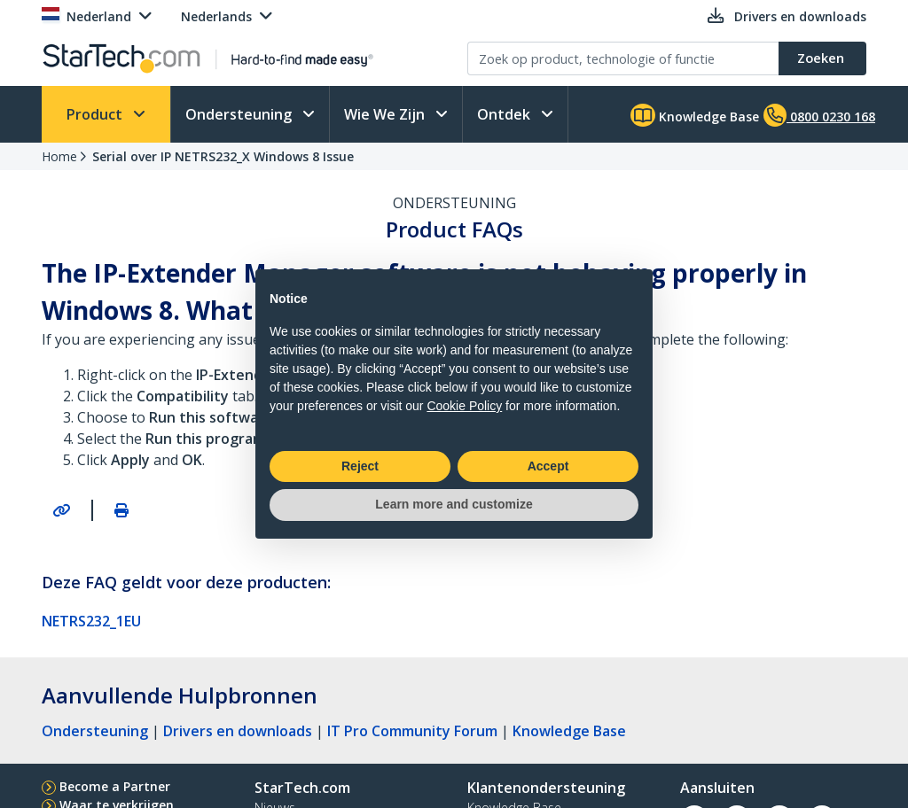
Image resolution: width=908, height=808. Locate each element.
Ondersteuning (240, 114)
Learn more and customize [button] (453, 504)
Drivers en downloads (237, 731)
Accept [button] (548, 466)
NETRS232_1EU (91, 621)
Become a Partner (114, 786)
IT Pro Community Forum (412, 731)
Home (59, 156)
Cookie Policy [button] (464, 406)
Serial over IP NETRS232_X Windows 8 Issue (223, 156)
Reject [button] (360, 466)
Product (96, 114)
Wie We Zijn (386, 114)
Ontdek (505, 114)
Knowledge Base (694, 115)
